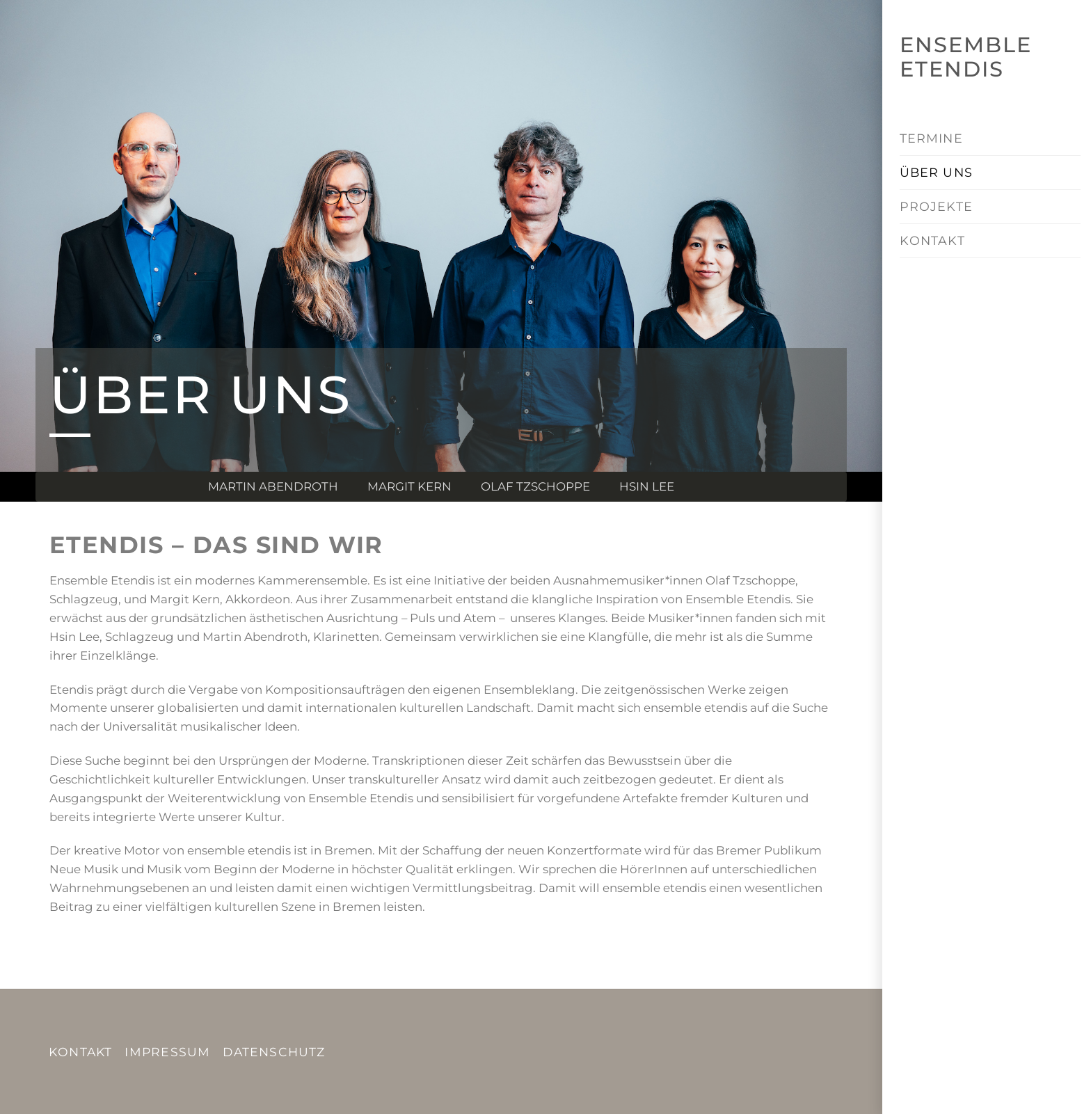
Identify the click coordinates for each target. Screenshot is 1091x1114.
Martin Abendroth (273, 486)
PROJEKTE (936, 206)
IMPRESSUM (167, 1051)
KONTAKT (932, 240)
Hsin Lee (646, 486)
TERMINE (931, 138)
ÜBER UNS (936, 172)
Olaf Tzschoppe (535, 486)
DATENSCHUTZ (274, 1051)
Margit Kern (409, 486)
